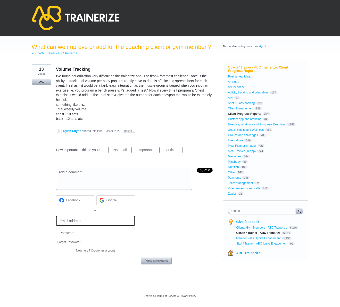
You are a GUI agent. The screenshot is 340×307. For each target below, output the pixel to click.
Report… (129, 131)
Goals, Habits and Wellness (246, 129)
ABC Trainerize (248, 253)
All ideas (233, 82)
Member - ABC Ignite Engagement (258, 238)
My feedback (236, 87)
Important (147, 150)
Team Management (240, 183)
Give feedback (247, 222)
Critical (174, 150)
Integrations (235, 140)
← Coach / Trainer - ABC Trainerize (54, 53)
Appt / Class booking (241, 103)
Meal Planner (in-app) (242, 145)
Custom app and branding (244, 119)
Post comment (156, 261)
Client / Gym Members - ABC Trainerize (262, 227)
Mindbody (234, 161)
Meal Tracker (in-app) (242, 151)
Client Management (240, 108)
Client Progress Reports (244, 113)
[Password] (95, 233)
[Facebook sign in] (75, 200)
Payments (234, 177)
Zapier (232, 193)
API (230, 98)
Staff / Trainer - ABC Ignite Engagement (262, 243)
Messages (234, 156)
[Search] (299, 211)
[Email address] (95, 221)
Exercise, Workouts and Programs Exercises (256, 124)
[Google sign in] (115, 200)
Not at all (122, 150)
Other (231, 172)
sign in (263, 46)
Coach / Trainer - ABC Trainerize (252, 67)
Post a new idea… (240, 76)
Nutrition (233, 167)
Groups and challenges (243, 135)
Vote (41, 81)
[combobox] (263, 211)
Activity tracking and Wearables (248, 92)
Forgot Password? (69, 242)
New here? (95, 250)
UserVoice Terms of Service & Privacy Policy (170, 295)
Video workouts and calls (244, 188)
